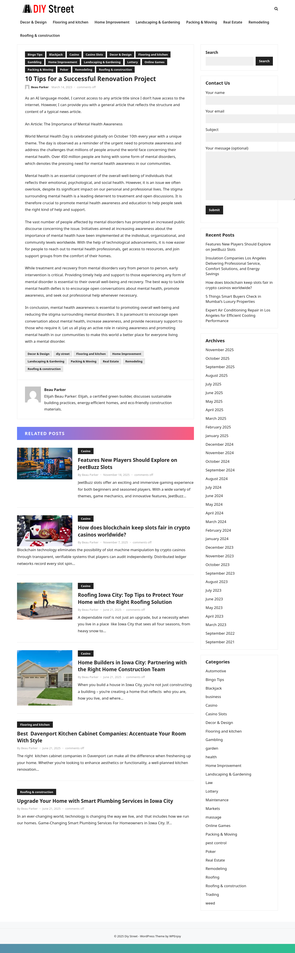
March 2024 (216, 528)
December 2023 (220, 553)
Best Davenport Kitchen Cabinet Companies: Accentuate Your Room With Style (103, 737)
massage (214, 825)
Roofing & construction (115, 70)
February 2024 (219, 536)
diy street (63, 354)
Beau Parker (39, 87)
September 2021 (220, 648)
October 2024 (218, 468)
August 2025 (217, 382)
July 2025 (214, 390)
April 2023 (215, 622)
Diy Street (131, 945)
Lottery (132, 62)
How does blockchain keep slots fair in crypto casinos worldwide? (131, 530)
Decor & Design (121, 54)
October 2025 (218, 364)
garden (212, 756)
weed (211, 911)
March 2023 (216, 631)
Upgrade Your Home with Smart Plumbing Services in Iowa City (105, 801)
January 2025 (217, 442)
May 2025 (214, 407)
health (212, 765)
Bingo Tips (35, 54)
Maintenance (217, 808)
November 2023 (220, 562)
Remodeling (83, 70)
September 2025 (220, 373)
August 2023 (217, 588)
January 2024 (217, 545)
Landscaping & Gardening (102, 62)
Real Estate (111, 361)
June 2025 (215, 399)
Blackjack (56, 54)
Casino (74, 54)
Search (212, 53)
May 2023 (214, 614)
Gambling (35, 62)
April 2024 (215, 519)
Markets (213, 816)
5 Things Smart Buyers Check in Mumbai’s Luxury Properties (234, 303)
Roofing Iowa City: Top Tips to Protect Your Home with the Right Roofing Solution (130, 602)
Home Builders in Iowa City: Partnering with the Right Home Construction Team (134, 666)
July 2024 (214, 493)
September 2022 (220, 639)
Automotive (216, 679)
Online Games (155, 62)
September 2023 (220, 579)
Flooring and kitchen (153, 54)
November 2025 (220, 356)
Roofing (213, 885)
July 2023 (214, 596)
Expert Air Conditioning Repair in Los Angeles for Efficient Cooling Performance (238, 320)
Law (209, 791)
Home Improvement (62, 62)
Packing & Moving (40, 70)
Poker (64, 70)
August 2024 (217, 485)
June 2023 (215, 605)
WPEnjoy (175, 945)
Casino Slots (94, 54)
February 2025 (219, 433)
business (214, 705)
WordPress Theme (152, 945)
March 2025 (216, 425)
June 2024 (215, 502)
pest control (216, 851)
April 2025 (215, 416)
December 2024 (220, 450)
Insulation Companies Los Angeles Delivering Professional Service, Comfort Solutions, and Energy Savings (236, 270)
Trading (213, 902)
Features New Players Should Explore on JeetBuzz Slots (134, 463)
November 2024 (220, 459)
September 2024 (220, 476)
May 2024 (214, 510)
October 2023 (218, 571)
